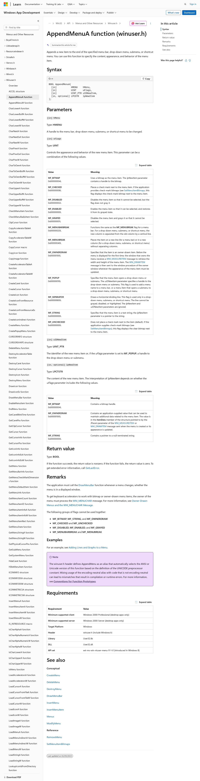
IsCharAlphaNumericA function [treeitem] (23, 635)
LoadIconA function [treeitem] (18, 709)
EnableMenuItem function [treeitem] (21, 403)
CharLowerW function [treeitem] (19, 125)
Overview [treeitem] (13, 85)
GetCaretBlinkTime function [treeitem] (22, 414)
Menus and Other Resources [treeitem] (20, 34)
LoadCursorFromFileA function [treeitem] (23, 692)
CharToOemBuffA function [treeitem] (21, 171)
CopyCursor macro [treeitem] (18, 247)
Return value (168, 37)
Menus (50, 716)
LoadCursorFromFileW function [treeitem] (24, 697)
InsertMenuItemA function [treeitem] (21, 606)
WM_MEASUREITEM (116, 258)
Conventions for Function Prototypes (75, 581)
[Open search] (185, 4)
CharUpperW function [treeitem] (19, 205)
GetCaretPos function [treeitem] (19, 420)
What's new (173, 12)
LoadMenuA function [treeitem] (19, 732)
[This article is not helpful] (190, 60)
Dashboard (189, 12)
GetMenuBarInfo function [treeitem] (21, 471)
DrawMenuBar (86, 485)
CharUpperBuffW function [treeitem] (21, 199)
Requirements (168, 45)
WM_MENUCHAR (82, 500)
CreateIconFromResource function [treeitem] (21, 302)
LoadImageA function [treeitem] (19, 720)
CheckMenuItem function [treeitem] (21, 211)
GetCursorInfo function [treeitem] (20, 437)
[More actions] (150, 23)
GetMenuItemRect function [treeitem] (22, 521)
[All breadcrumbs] (49, 23)
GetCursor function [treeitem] (18, 431)
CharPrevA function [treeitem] (18, 148)
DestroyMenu (54, 689)
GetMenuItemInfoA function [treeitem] (22, 509)
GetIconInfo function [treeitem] (19, 448)
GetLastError (92, 467)
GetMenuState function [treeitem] (20, 526)
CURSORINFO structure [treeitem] (20, 336)
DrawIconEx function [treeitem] (19, 391)
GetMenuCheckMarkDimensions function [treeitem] (24, 479)
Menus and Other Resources (89, 23)
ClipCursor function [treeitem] (18, 222)
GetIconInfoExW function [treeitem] (21, 460)
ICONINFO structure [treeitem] (18, 572)
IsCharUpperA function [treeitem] (20, 657)
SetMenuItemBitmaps (134, 190)
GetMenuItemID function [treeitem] (21, 503)
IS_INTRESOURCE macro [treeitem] (20, 623)
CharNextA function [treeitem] (18, 131)
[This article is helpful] (186, 60)
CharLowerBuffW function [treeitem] (21, 119)
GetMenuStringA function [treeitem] (21, 532)
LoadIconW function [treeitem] (18, 715)
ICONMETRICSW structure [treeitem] (21, 595)
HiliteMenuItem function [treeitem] (20, 566)
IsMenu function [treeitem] (17, 669)
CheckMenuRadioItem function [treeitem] (24, 216)
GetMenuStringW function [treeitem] (21, 538)
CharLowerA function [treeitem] (19, 108)
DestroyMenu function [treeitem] (19, 380)
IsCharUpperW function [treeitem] (20, 663)
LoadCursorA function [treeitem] (19, 686)
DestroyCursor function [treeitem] (20, 368)
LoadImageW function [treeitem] (19, 726)
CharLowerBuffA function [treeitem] (21, 114)
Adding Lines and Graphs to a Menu (88, 547)
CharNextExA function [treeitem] (19, 136)
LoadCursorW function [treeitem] (19, 703)
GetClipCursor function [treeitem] (20, 425)
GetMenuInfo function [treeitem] (19, 492)
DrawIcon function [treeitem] (18, 386)
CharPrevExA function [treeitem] (19, 153)
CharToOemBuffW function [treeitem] (22, 176)
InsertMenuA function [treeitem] (19, 600)
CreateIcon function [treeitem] (18, 294)
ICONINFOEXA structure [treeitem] (20, 578)
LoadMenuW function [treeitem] (19, 749)
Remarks (166, 41)
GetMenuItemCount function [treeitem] (23, 498)
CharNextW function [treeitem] (18, 142)
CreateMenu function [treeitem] (19, 325)
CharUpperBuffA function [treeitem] (21, 193)
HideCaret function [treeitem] (18, 560)
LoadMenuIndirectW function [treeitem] (23, 743)
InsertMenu (53, 702)
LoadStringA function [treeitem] (19, 754)
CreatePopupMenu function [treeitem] (22, 330)
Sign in (193, 3)
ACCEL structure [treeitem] (17, 91)
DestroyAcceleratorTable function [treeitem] (20, 355)
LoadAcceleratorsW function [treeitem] (22, 680)
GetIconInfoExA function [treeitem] (20, 454)
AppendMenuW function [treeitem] (20, 102)
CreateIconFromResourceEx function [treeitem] (22, 312)
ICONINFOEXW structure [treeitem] (21, 583)
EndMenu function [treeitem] (18, 408)
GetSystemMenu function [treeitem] (21, 555)
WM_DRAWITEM (137, 262)
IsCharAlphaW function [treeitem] (20, 646)
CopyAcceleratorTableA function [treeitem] (20, 230)
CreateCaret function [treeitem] (19, 283)
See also (166, 49)
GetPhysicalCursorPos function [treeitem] (23, 543)
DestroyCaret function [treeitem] (19, 363)
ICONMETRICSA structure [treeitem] (21, 589)
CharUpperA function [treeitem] (19, 188)
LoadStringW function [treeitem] (19, 760)
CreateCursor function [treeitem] (19, 289)
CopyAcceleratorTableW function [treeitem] (20, 239)
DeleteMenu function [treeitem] (19, 348)
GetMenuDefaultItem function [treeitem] (23, 486)
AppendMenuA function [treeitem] (20, 96)
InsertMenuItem (55, 709)
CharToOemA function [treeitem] (19, 165)
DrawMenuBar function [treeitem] (20, 397)
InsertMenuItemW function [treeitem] (22, 612)
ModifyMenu (54, 723)
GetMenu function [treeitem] (17, 465)
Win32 (59, 23)
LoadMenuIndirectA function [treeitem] (22, 737)
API (68, 23)
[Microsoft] (6, 4)
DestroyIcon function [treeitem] (19, 374)
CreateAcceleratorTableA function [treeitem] (20, 266)
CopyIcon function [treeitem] (18, 252)
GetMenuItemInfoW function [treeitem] (23, 515)
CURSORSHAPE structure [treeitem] (21, 342)
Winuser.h (112, 23)
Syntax (165, 29)
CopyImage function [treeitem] (18, 258)
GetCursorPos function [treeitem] (19, 443)
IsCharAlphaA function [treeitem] (19, 629)
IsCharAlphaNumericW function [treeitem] (24, 640)
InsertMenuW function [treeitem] (19, 617)
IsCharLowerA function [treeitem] (20, 652)
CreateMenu (53, 675)
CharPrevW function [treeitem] (18, 159)
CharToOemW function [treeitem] (20, 182)
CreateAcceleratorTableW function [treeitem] (21, 275)
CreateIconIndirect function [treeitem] (22, 319)
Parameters (167, 33)
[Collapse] (38, 21)
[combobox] (21, 27)
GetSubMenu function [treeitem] (19, 549)
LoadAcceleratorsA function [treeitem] (22, 675)
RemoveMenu (54, 737)
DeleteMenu (53, 682)
